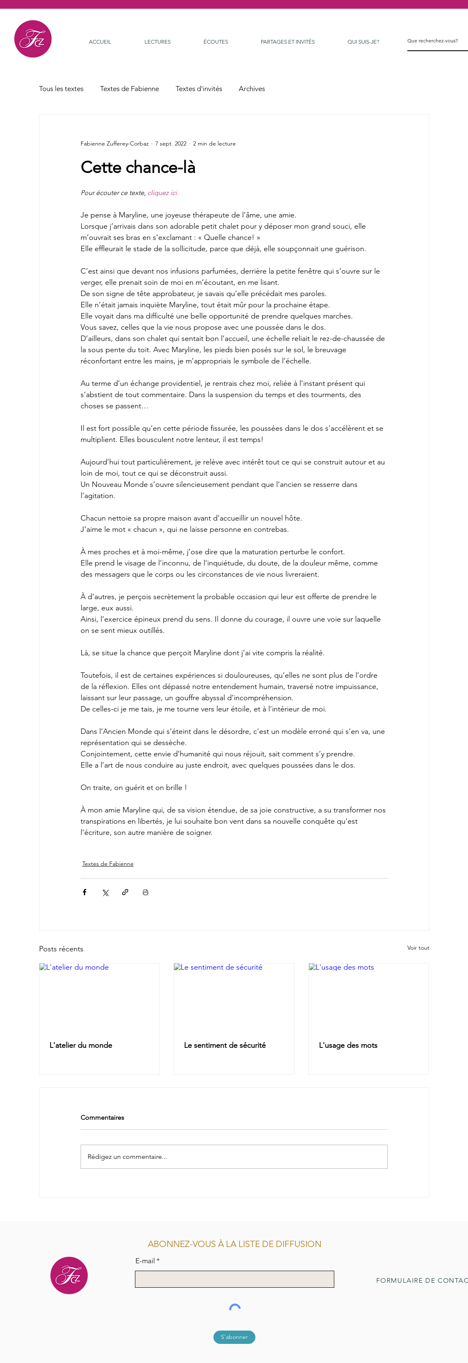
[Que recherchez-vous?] (433, 41)
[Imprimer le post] (145, 892)
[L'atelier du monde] (99, 997)
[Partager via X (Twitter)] (105, 892)
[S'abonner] (234, 1337)
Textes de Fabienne (129, 88)
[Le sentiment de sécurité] (234, 997)
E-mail (145, 1260)
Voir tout (418, 947)
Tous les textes (61, 88)
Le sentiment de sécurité (225, 1045)
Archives (252, 88)
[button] (363, 42)
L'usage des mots (348, 1045)
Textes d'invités (199, 88)
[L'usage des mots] (369, 997)
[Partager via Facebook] (84, 892)
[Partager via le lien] (125, 892)
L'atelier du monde (80, 1045)
